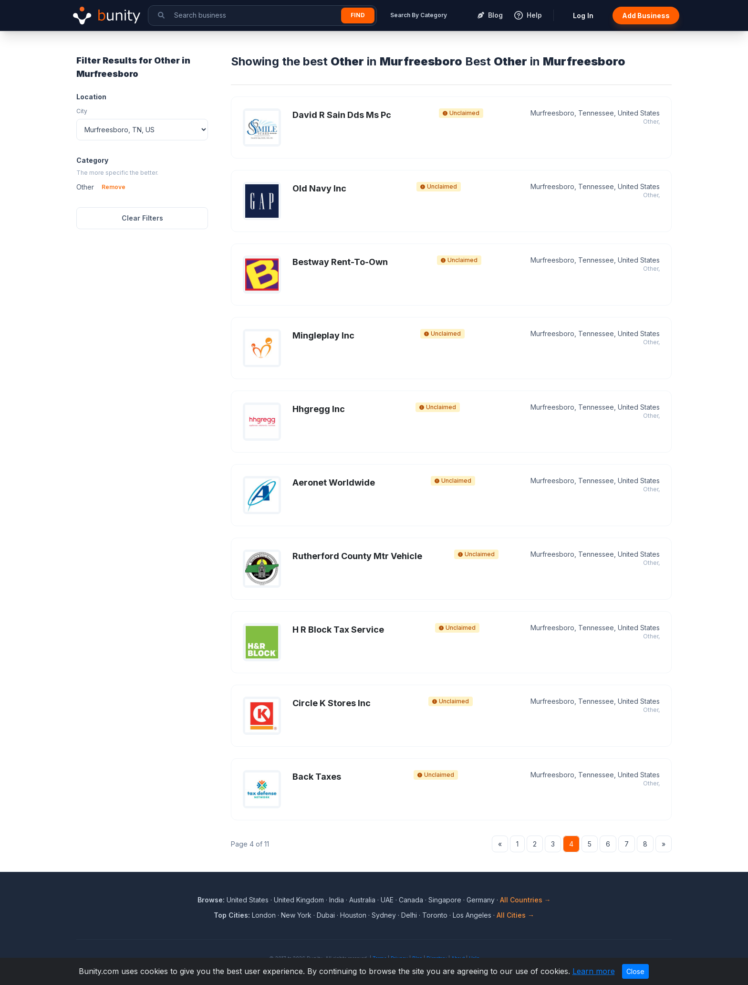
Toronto (434, 915)
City (81, 111)
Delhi (409, 915)
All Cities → (515, 915)
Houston (353, 915)
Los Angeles (472, 915)
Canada (411, 900)
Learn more (593, 971)
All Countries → (525, 900)
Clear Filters (142, 218)
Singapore (444, 900)
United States (248, 900)
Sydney (384, 915)
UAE (387, 900)
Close (635, 971)
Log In (583, 15)
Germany (481, 900)
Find (358, 15)
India (336, 900)
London (264, 915)
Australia (362, 900)
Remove (113, 187)
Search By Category (418, 15)
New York (296, 915)
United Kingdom (299, 900)
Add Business (646, 15)
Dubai (326, 915)
